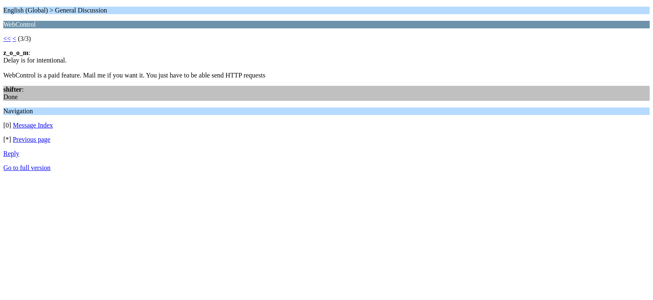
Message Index (33, 125)
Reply (11, 153)
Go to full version (26, 167)
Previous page (31, 139)
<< (7, 38)
